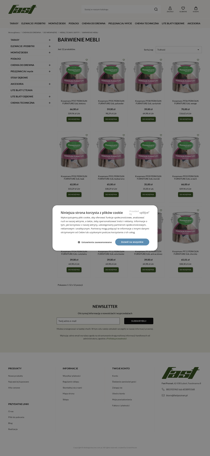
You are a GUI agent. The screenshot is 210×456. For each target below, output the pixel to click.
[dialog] (105, 228)
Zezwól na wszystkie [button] (132, 242)
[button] (96, 242)
